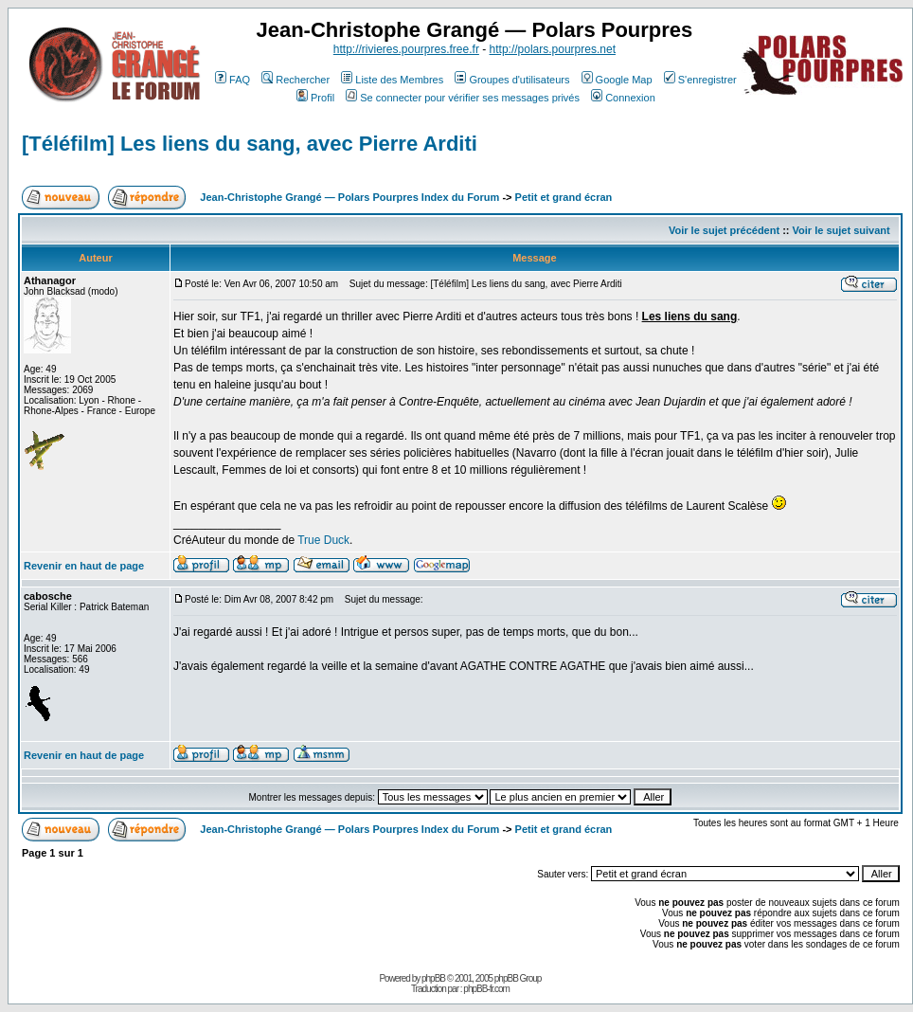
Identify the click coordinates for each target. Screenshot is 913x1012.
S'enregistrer (700, 79)
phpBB (433, 978)
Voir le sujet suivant (841, 230)
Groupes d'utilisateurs (512, 79)
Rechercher (295, 79)
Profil (315, 97)
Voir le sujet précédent (724, 230)
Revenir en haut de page (84, 565)
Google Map (617, 79)
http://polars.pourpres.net (553, 49)
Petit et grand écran (564, 197)
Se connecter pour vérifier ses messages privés (463, 97)
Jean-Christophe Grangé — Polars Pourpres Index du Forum (349, 197)
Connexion (623, 97)
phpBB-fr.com (486, 989)
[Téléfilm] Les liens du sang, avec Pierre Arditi (249, 143)
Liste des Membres (392, 79)
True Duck (323, 540)
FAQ (232, 79)
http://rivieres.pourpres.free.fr (406, 49)
